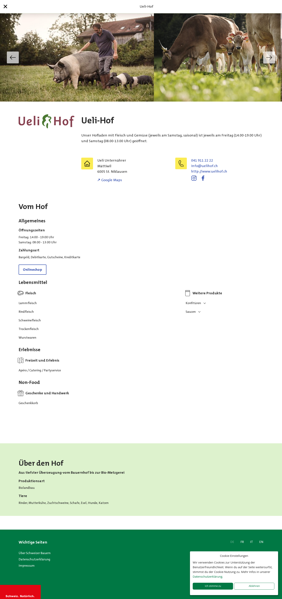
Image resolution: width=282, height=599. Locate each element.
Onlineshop (32, 269)
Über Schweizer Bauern (35, 553)
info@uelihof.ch (204, 166)
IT (251, 542)
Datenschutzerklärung (34, 559)
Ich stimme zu (213, 586)
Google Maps (111, 180)
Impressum (27, 566)
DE (232, 542)
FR (242, 542)
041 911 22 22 (202, 160)
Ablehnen (254, 586)
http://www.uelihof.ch (209, 171)
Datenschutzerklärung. (208, 576)
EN (261, 542)
